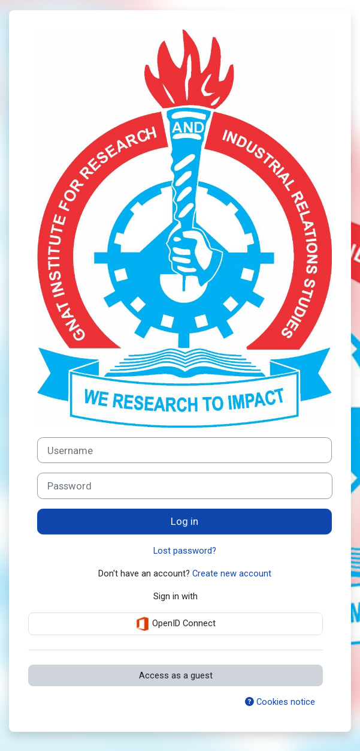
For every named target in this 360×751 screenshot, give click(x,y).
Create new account (231, 573)
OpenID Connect (175, 624)
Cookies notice (280, 701)
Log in (184, 521)
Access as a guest (176, 675)
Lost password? (184, 550)
